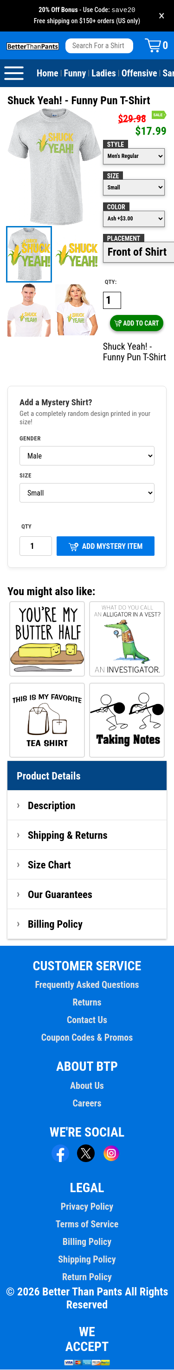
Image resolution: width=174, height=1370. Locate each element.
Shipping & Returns (68, 836)
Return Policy (87, 1277)
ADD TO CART (136, 323)
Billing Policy (55, 924)
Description (52, 806)
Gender (30, 439)
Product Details (49, 776)
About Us (87, 1086)
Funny (75, 73)
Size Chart (49, 865)
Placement (123, 239)
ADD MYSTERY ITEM (106, 547)
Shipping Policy (87, 1259)
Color (116, 207)
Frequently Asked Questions (87, 985)
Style (115, 145)
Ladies (103, 73)
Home (47, 73)
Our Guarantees (60, 895)
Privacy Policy (87, 1207)
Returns (86, 1002)
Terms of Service (87, 1224)
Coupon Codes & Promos (87, 1037)
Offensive (139, 73)
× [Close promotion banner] (162, 16)
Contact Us (87, 1020)
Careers (86, 1103)
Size (113, 176)
